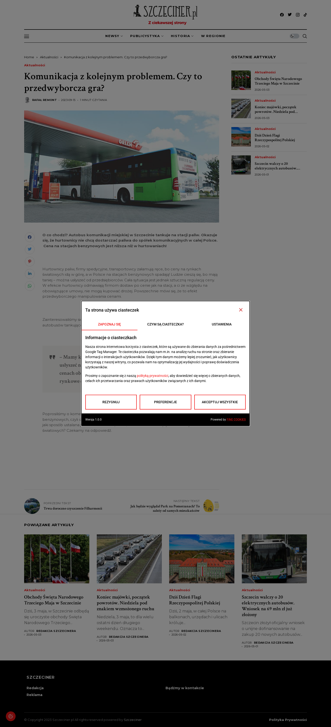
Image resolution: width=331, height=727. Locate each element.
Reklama (34, 695)
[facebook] (282, 15)
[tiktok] (305, 15)
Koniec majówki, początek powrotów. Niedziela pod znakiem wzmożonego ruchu (278, 112)
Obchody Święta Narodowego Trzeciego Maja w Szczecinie (278, 81)
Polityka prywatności (288, 720)
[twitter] (290, 14)
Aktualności (49, 57)
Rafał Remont (44, 100)
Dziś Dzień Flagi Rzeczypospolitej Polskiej (275, 138)
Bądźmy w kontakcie (185, 688)
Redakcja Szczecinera (56, 631)
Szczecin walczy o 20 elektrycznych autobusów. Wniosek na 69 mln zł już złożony (276, 170)
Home (29, 57)
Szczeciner (133, 720)
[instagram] (298, 15)
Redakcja (35, 688)
